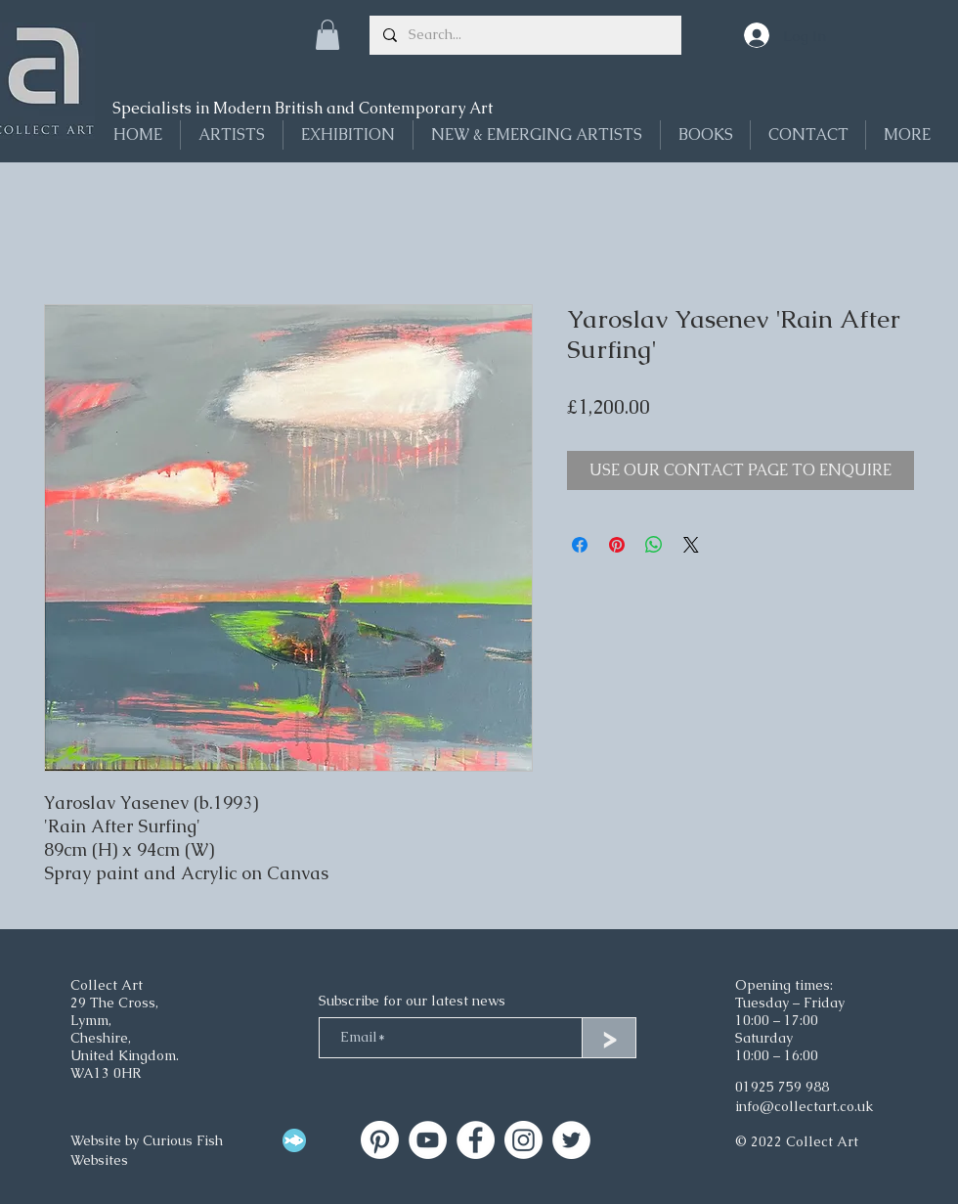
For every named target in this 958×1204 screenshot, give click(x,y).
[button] (327, 35)
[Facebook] (476, 1140)
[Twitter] (571, 1140)
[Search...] (524, 35)
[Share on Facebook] (579, 545)
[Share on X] (691, 545)
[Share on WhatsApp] (654, 545)
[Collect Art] (380, 1140)
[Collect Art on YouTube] (428, 1140)
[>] (609, 1037)
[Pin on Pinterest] (617, 545)
